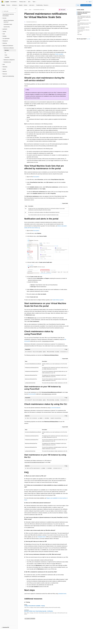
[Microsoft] (2, 2)
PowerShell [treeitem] (7, 57)
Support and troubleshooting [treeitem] (8, 76)
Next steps (79, 34)
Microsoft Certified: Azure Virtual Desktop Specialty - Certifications (38, 611)
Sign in (90, 1)
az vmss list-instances (55, 407)
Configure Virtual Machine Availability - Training (34, 605)
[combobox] (9, 11)
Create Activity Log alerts (58, 299)
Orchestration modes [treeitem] (8, 24)
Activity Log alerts (59, 54)
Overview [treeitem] (7, 50)
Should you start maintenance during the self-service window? (83, 13)
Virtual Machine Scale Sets (38, 9)
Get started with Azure (86, 5)
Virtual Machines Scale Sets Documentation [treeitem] (8, 15)
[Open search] (87, 2)
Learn (26, 9)
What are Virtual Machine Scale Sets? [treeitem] (9, 21)
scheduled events (42, 536)
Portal (78, 5)
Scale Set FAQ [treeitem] (7, 26)
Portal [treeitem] (6, 55)
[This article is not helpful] (89, 39)
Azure (30, 9)
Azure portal (36, 176)
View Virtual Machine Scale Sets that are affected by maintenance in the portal (84, 17)
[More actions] (67, 10)
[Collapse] (15, 8)
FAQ (78, 32)
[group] (46, 351)
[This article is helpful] (88, 39)
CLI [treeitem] (5, 52)
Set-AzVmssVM (31, 394)
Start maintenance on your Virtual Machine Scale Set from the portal (84, 24)
